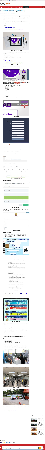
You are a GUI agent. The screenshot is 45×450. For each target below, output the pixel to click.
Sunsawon (1, 13)
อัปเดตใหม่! (13, 60)
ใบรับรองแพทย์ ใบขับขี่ (8, 60)
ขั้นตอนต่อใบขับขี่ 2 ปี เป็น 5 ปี (8, 61)
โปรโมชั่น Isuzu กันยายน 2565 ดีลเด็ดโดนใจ (41, 428)
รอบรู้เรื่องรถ (26, 7)
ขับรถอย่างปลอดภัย (5, 10)
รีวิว (8, 7)
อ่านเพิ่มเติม (19, 448)
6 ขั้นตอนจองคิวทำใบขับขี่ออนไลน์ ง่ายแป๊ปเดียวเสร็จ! (17, 10)
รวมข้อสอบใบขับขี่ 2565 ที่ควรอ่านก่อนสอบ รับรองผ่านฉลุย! (13, 29)
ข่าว (4, 7)
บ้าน (1, 10)
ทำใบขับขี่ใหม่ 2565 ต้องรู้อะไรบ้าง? (10, 27)
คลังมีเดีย (20, 7)
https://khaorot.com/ (12, 410)
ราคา (11, 7)
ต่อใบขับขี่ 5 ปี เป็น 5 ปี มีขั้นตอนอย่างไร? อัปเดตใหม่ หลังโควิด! (14, 63)
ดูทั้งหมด (43, 415)
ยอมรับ (40, 448)
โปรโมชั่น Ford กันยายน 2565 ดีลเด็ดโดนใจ (41, 419)
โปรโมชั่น (16, 7)
